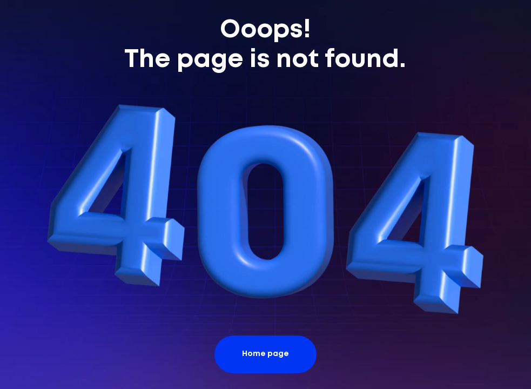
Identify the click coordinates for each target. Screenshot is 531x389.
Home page (265, 354)
